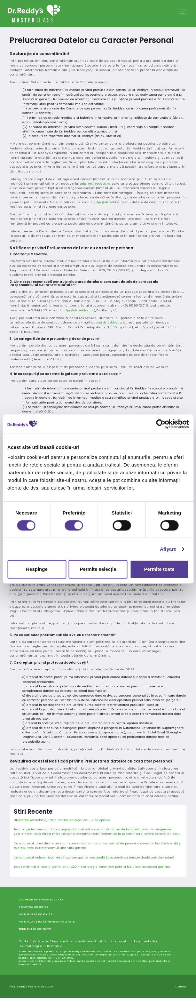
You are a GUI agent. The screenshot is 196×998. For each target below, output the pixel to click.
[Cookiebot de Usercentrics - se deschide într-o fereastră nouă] (161, 424)
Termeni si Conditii (35, 929)
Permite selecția (98, 569)
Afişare (168, 549)
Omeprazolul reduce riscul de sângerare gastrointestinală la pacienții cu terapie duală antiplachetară (94, 857)
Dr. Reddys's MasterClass (41, 899)
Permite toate (159, 569)
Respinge (37, 569)
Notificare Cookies (36, 914)
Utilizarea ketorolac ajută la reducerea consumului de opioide (62, 820)
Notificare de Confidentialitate (47, 921)
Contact (181, 986)
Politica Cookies (34, 907)
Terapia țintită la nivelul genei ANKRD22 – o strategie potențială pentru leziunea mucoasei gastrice (92, 867)
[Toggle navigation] (182, 13)
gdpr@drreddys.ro (95, 183)
